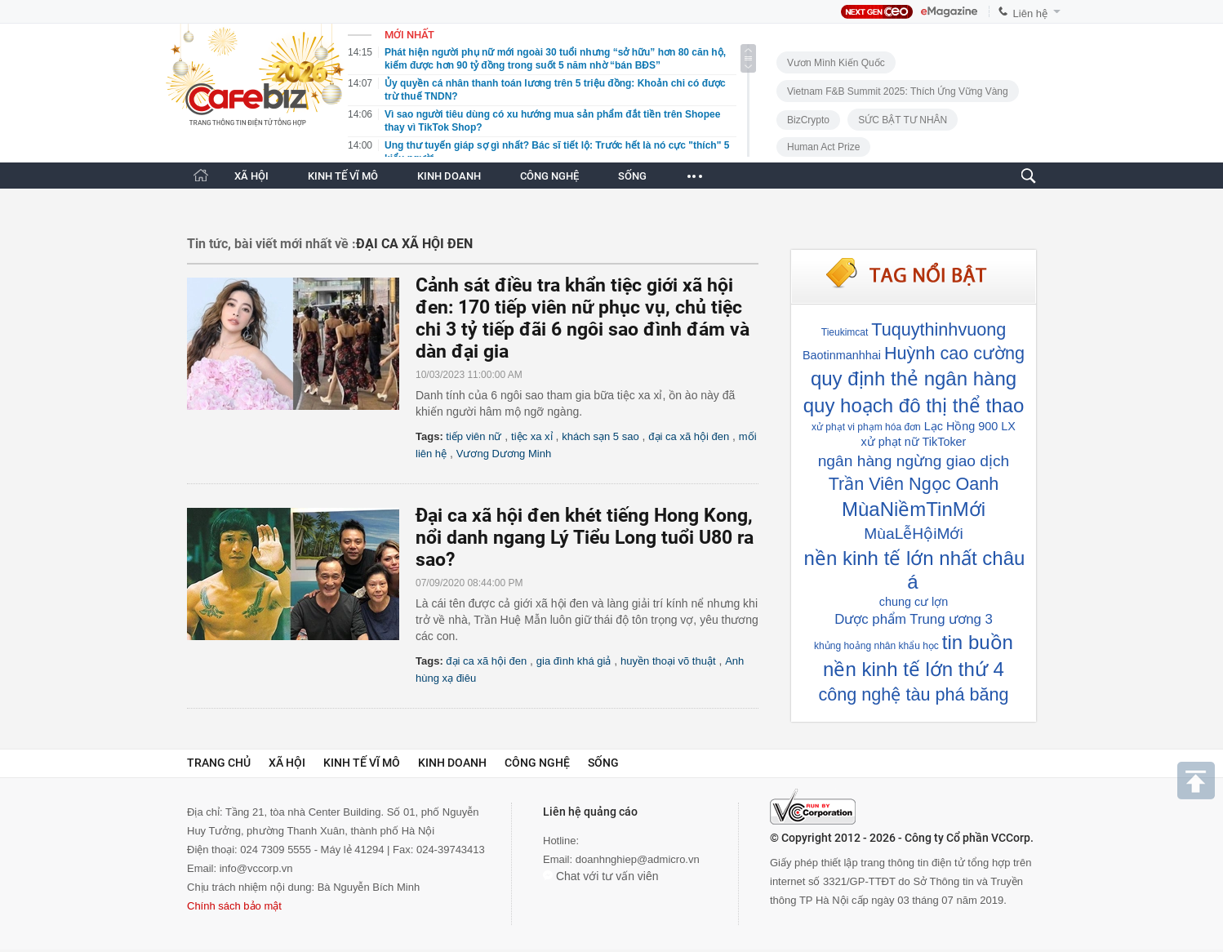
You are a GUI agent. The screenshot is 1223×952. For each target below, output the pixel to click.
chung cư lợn (914, 601)
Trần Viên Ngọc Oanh (914, 484)
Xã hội (287, 762)
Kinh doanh (452, 762)
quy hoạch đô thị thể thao (914, 405)
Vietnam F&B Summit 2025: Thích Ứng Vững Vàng (897, 91)
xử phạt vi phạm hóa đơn (866, 427)
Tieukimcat (845, 332)
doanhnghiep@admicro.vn (638, 859)
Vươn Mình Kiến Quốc (836, 63)
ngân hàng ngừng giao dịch (914, 460)
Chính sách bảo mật (234, 906)
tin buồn (977, 642)
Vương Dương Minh (503, 453)
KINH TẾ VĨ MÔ (343, 176)
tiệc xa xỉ (531, 436)
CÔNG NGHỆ (549, 176)
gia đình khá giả (574, 661)
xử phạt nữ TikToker (914, 441)
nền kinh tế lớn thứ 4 (913, 669)
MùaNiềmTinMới (913, 509)
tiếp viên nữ (473, 436)
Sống (603, 762)
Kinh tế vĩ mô (361, 762)
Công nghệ (537, 762)
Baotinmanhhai (842, 355)
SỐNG (632, 176)
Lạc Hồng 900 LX (970, 426)
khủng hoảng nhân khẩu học (876, 646)
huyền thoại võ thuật (667, 661)
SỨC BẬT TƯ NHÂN (902, 120)
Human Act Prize (823, 147)
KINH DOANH (449, 176)
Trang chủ (219, 762)
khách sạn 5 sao (600, 436)
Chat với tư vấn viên (601, 876)
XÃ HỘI (251, 176)
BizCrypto (808, 120)
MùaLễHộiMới (913, 533)
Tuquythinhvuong (938, 329)
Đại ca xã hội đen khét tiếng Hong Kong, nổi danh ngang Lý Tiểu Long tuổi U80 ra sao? (585, 538)
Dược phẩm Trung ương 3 (913, 619)
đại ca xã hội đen (688, 436)
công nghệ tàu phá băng (914, 694)
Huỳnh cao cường (954, 353)
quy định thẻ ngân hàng (913, 378)
